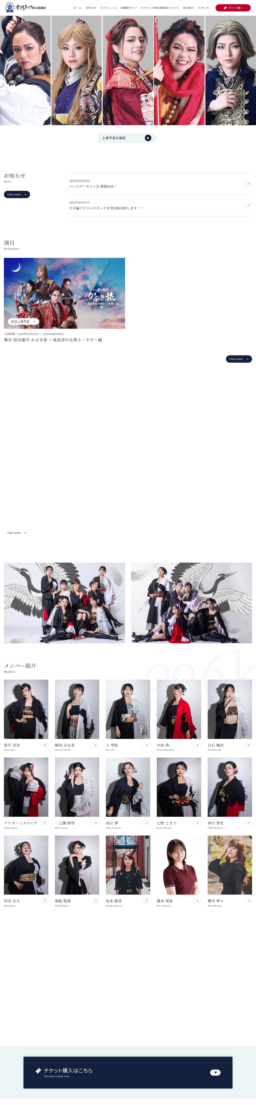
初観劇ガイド (128, 8)
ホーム (77, 8)
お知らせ (91, 8)
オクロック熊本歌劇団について (160, 8)
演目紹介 (188, 8)
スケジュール (108, 8)
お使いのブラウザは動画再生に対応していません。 (128, 466)
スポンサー (205, 8)
